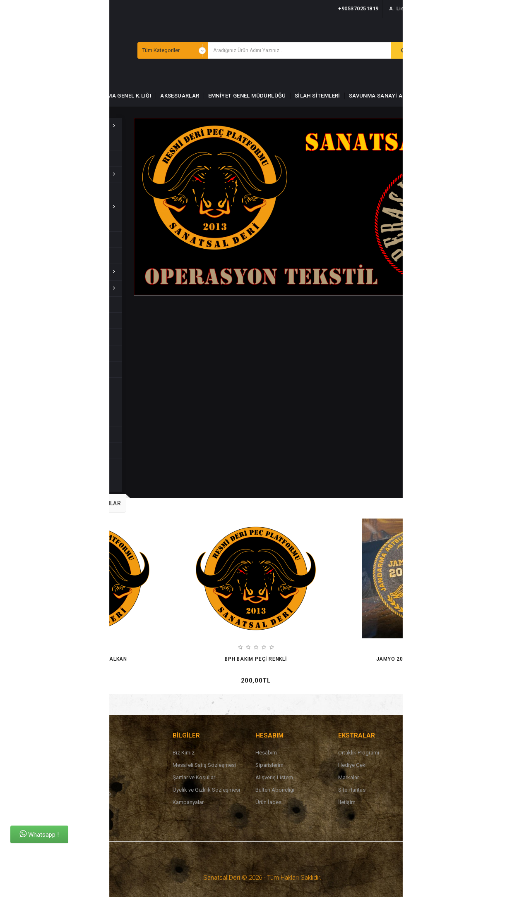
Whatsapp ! (39, 834)
